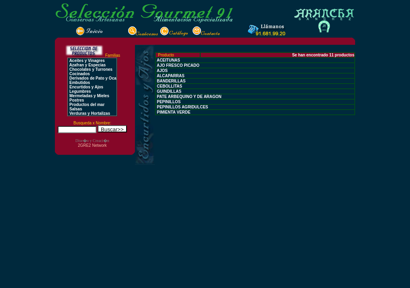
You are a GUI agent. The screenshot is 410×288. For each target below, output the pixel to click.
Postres (76, 100)
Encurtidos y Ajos (85, 87)
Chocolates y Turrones (90, 69)
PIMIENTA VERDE (173, 112)
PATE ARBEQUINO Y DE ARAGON (188, 96)
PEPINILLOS (168, 102)
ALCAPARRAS (170, 76)
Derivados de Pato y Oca (92, 78)
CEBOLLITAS (169, 86)
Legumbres (79, 91)
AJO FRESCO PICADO (177, 65)
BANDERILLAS (170, 81)
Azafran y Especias (87, 65)
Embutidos (79, 82)
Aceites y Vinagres (86, 60)
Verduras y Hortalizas (89, 113)
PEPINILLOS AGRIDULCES (182, 107)
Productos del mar (86, 104)
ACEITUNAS (168, 60)
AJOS (162, 70)
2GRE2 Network (92, 145)
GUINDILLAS (168, 91)
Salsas (75, 109)
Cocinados (79, 74)
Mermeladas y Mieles (88, 96)
